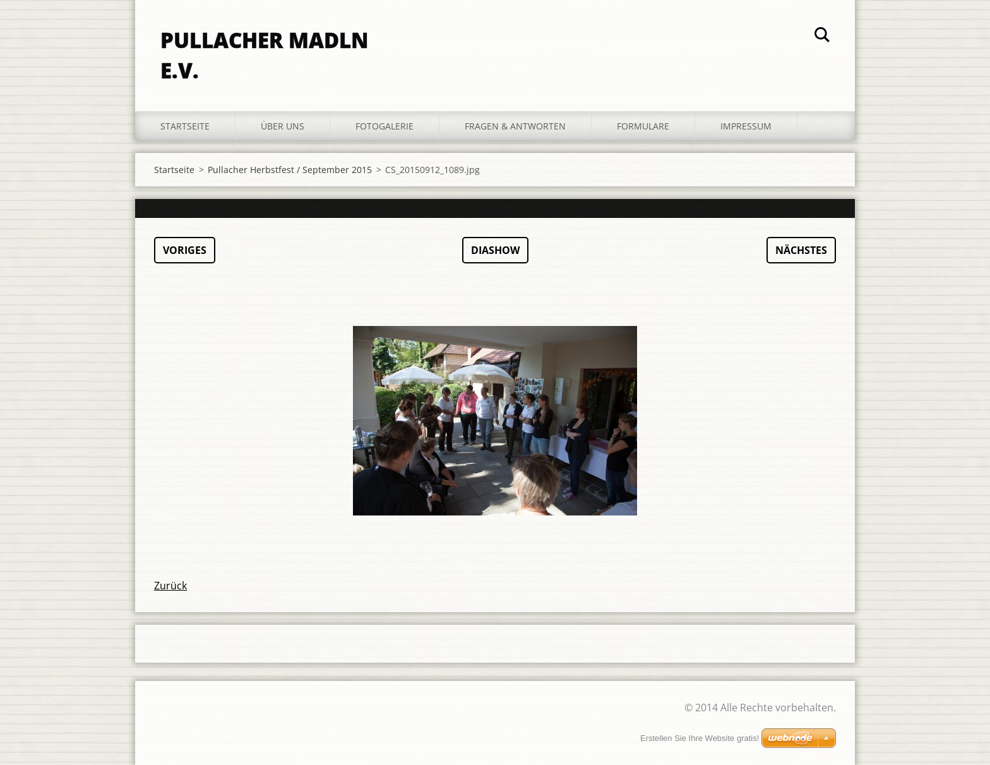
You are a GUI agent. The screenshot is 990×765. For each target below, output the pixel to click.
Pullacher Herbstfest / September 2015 (290, 170)
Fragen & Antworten (515, 126)
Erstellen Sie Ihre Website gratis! (699, 738)
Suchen (822, 36)
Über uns (282, 126)
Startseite (185, 126)
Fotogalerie (384, 126)
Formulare (643, 126)
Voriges (184, 250)
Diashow (495, 250)
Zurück (170, 586)
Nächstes (801, 250)
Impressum (746, 126)
